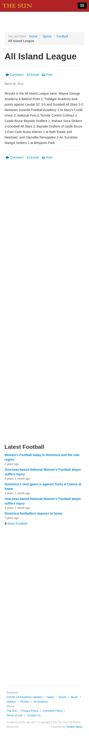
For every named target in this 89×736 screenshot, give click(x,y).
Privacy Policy (29, 710)
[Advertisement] (44, 304)
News (50, 697)
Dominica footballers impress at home (33, 513)
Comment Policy (53, 710)
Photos (24, 701)
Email (33, 75)
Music (74, 697)
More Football (16, 523)
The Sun (12, 710)
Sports (46, 36)
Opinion (11, 701)
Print (47, 75)
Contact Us (34, 715)
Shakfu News (74, 726)
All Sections (40, 701)
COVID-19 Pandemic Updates (25, 697)
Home (33, 36)
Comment (15, 75)
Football (62, 36)
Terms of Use (15, 715)
